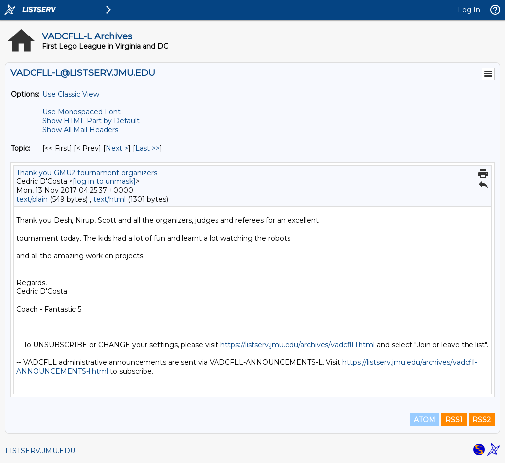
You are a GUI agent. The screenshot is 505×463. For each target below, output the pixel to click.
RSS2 (481, 419)
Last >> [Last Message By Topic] (147, 148)
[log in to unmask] (104, 181)
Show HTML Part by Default (91, 120)
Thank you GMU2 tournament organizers (86, 172)
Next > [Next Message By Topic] (117, 148)
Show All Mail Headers (80, 129)
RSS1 (454, 419)
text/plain (32, 199)
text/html (109, 199)
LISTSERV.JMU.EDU (40, 450)
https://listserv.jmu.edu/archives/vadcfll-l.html (297, 344)
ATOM (424, 419)
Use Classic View (70, 94)
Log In (469, 9)
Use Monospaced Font (81, 111)
